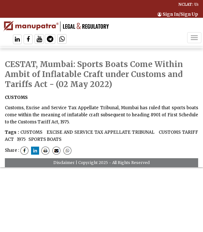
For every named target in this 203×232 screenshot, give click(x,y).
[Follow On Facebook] (28, 39)
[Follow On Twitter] (39, 39)
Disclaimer (64, 162)
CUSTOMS (31, 132)
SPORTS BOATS (44, 139)
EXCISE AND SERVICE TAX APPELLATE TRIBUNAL (100, 132)
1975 (21, 139)
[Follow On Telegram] (50, 39)
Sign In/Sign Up (177, 14)
